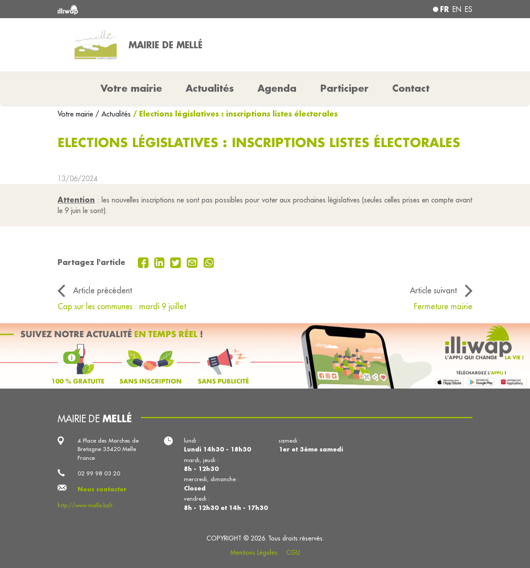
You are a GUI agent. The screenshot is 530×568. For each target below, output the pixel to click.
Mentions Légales (253, 552)
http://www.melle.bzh (85, 505)
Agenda (276, 88)
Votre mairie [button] (131, 88)
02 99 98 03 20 (99, 473)
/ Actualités (113, 113)
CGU (293, 552)
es (468, 9)
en (456, 9)
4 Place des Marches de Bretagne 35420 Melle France (108, 449)
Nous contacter (102, 489)
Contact (410, 88)
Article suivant (433, 290)
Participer (344, 88)
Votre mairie (76, 113)
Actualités (210, 88)
